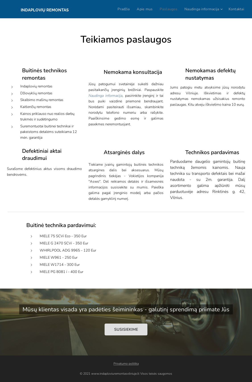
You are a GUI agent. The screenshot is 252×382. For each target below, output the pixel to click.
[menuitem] (119, 9)
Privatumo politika (126, 363)
